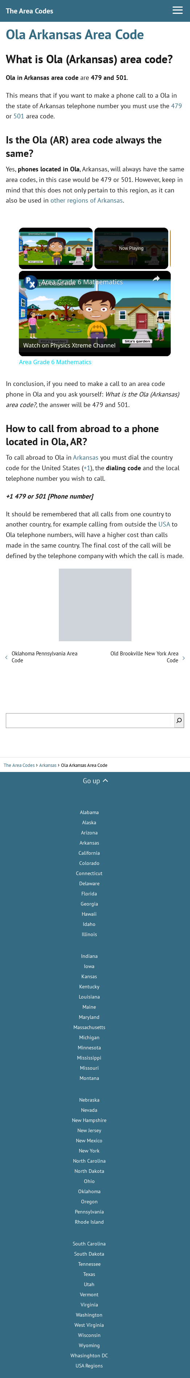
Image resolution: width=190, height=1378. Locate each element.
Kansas (89, 976)
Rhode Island (89, 1222)
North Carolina (89, 1161)
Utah (89, 1284)
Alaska (89, 822)
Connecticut (89, 873)
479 (176, 106)
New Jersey (89, 1130)
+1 (87, 468)
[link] (30, 282)
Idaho (89, 924)
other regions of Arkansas (86, 200)
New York (89, 1150)
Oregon (89, 1201)
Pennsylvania (89, 1211)
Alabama (89, 812)
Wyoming (89, 1345)
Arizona (89, 832)
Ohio (89, 1181)
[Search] (179, 721)
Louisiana (89, 996)
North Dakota (89, 1171)
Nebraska (89, 1100)
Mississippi (89, 1057)
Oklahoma (89, 1191)
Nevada (89, 1110)
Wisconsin (89, 1335)
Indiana (89, 956)
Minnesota (89, 1047)
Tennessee (89, 1264)
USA (164, 524)
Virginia (89, 1304)
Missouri (89, 1068)
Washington (89, 1315)
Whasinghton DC (89, 1355)
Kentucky (89, 986)
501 (18, 116)
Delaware (89, 883)
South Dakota (89, 1254)
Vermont (89, 1294)
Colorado (89, 863)
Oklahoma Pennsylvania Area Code (44, 657)
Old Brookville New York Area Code (144, 657)
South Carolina (89, 1243)
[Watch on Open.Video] (69, 345)
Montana (89, 1078)
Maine (89, 1007)
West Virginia (89, 1325)
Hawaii (89, 914)
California (89, 853)
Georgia (89, 904)
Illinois (89, 934)
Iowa (89, 966)
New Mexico (89, 1140)
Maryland (89, 1017)
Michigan (89, 1037)
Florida (89, 893)
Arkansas (85, 457)
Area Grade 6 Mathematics (82, 281)
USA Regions (89, 1365)
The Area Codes (29, 11)
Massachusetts (89, 1027)
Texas (89, 1274)
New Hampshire (89, 1120)
